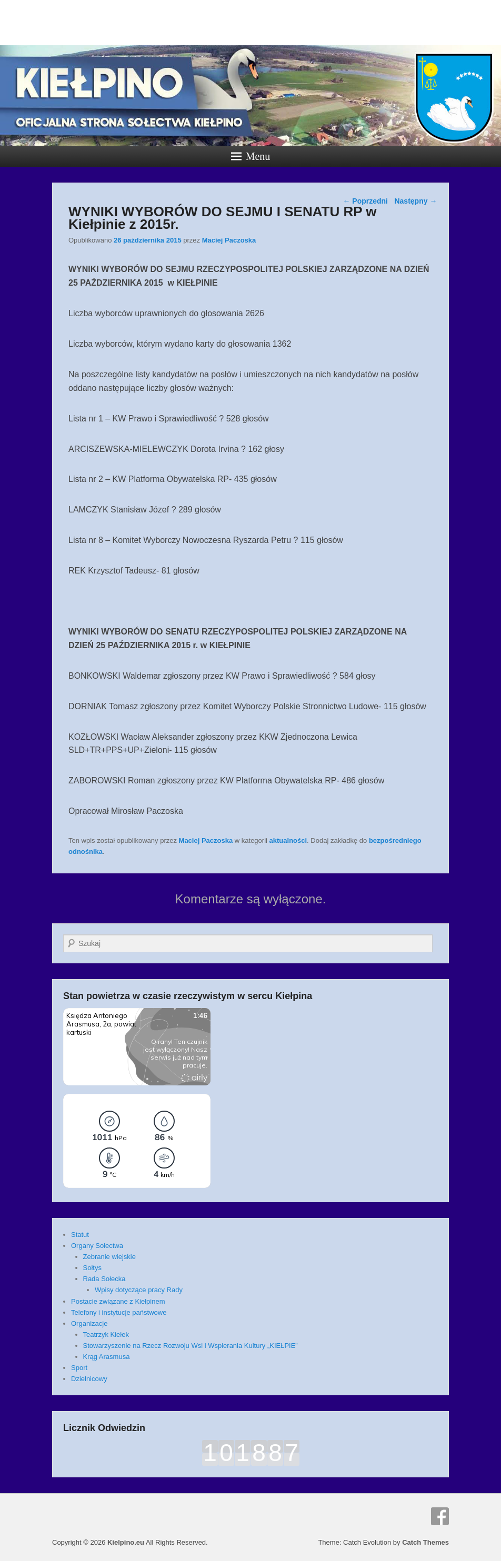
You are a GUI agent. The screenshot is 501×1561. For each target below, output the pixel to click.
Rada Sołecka (104, 1279)
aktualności (288, 840)
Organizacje (89, 1323)
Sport (79, 1368)
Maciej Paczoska (229, 240)
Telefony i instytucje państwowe (118, 1312)
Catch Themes (425, 1542)
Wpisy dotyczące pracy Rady (139, 1290)
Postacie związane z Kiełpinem (118, 1301)
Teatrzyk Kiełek (106, 1334)
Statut (80, 1234)
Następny (415, 201)
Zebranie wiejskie (109, 1257)
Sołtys (92, 1268)
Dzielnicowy (89, 1379)
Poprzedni (365, 201)
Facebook (440, 1516)
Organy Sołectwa (97, 1246)
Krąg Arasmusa (106, 1357)
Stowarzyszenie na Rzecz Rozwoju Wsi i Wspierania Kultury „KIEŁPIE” (190, 1345)
